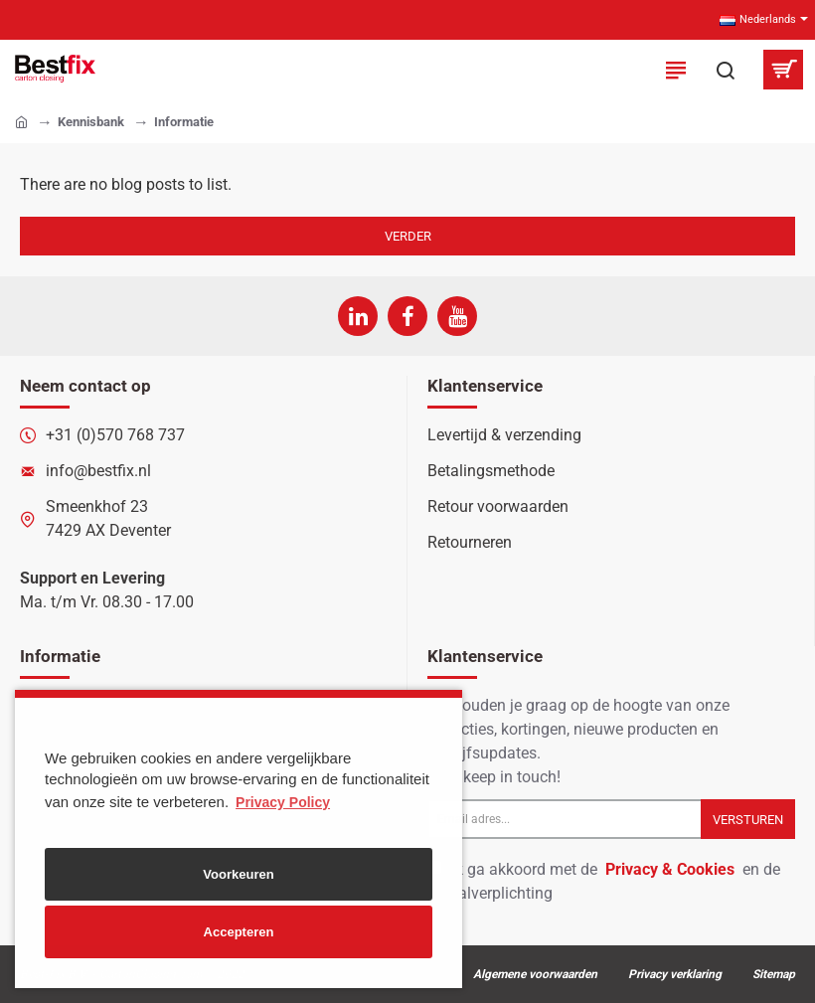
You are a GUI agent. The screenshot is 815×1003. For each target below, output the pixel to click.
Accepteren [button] (239, 931)
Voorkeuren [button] (238, 874)
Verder (408, 236)
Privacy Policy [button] (283, 802)
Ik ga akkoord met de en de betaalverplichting (603, 880)
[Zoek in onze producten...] (725, 69)
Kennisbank (91, 121)
